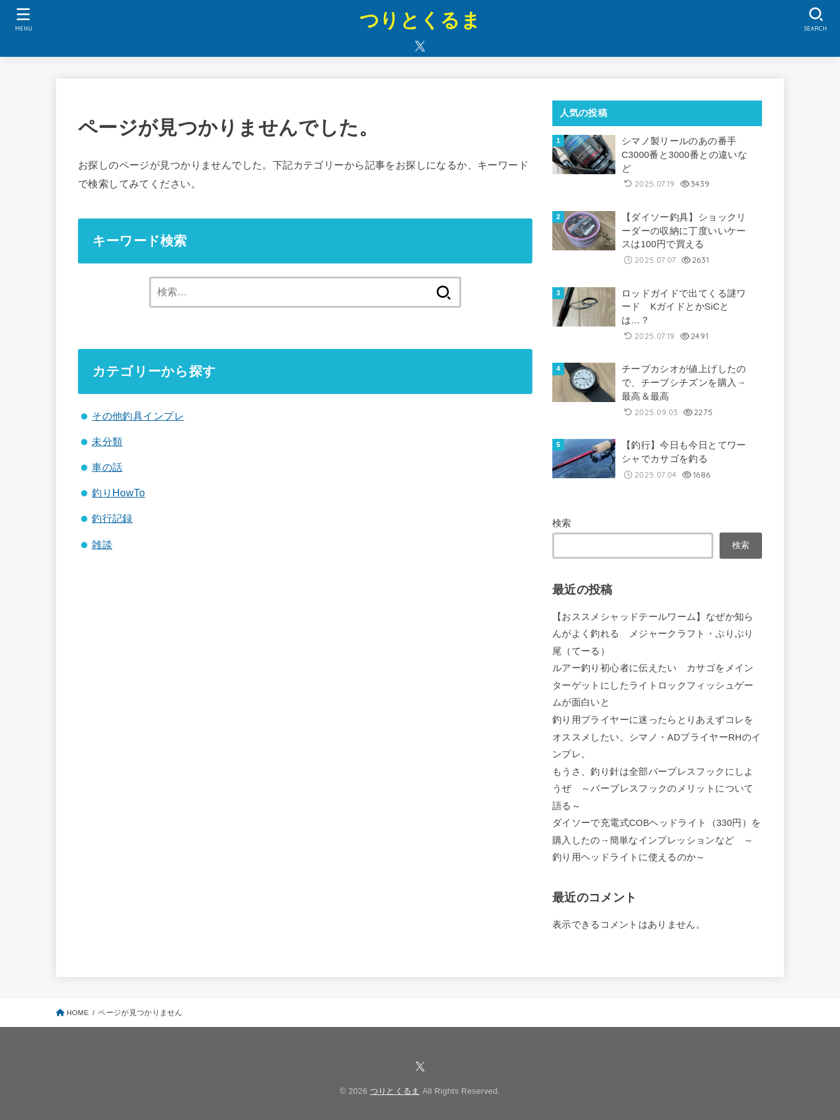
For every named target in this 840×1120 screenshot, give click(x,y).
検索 (562, 523)
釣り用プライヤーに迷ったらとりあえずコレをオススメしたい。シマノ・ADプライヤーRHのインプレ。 (656, 737)
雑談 (102, 544)
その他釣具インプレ (138, 415)
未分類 (107, 441)
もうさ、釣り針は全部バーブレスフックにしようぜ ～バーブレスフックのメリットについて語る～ (653, 789)
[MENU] (24, 19)
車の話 (107, 467)
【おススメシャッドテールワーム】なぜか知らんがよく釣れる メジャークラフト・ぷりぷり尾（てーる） (653, 634)
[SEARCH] (816, 19)
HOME (78, 1012)
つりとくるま (420, 20)
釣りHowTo (118, 492)
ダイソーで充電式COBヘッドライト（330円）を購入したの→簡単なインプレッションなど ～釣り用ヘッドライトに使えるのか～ (656, 840)
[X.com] (420, 46)
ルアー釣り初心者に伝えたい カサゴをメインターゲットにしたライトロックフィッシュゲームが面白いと (653, 685)
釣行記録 (112, 518)
